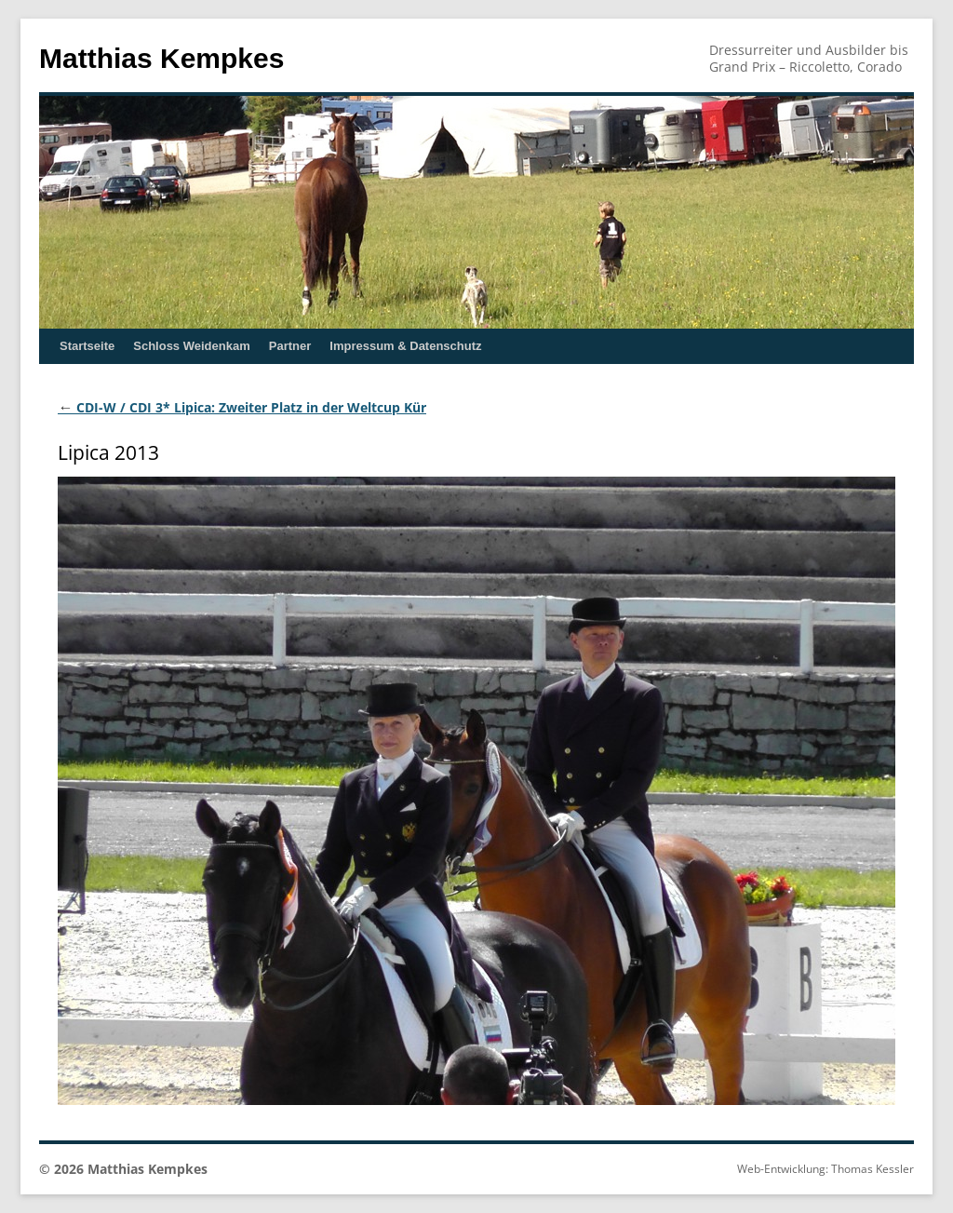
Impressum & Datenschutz (405, 346)
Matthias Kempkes (161, 58)
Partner (290, 346)
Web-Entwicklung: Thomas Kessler (825, 1169)
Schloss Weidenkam (191, 346)
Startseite (87, 346)
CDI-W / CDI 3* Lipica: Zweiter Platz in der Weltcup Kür (242, 407)
